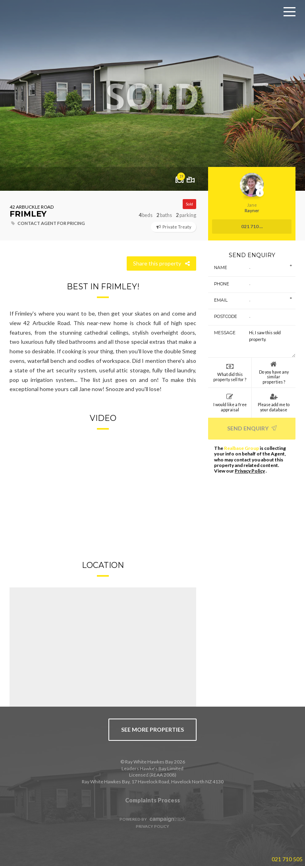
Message (222, 332)
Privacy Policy (250, 471)
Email (221, 300)
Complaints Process (152, 800)
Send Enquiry (252, 428)
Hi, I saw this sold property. (269, 341)
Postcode (222, 316)
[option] (152, 95)
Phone (221, 284)
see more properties (152, 729)
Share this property (161, 263)
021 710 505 (287, 859)
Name (220, 267)
